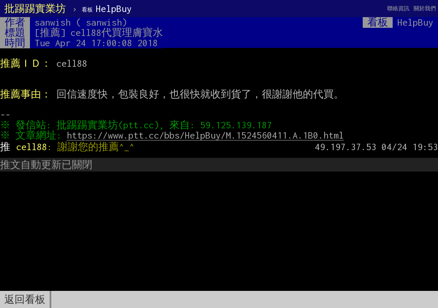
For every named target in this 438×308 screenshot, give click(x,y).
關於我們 (425, 8)
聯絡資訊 (398, 8)
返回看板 (24, 299)
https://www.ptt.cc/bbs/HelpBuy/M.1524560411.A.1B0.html (207, 135)
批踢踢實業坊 (35, 8)
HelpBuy (107, 8)
